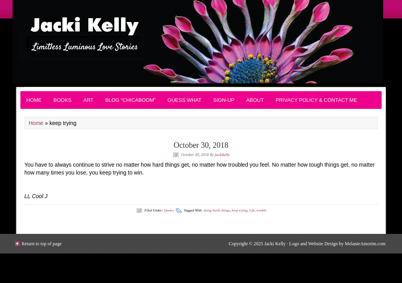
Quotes (169, 210)
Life (252, 210)
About (255, 100)
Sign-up (223, 100)
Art (88, 100)
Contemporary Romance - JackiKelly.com (201, 41)
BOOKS (62, 100)
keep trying (239, 210)
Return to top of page (42, 243)
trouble (261, 210)
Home (34, 100)
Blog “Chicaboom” (130, 100)
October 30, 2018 (201, 145)
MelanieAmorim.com (365, 243)
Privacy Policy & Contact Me (316, 100)
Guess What (184, 100)
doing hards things (216, 210)
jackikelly (222, 155)
